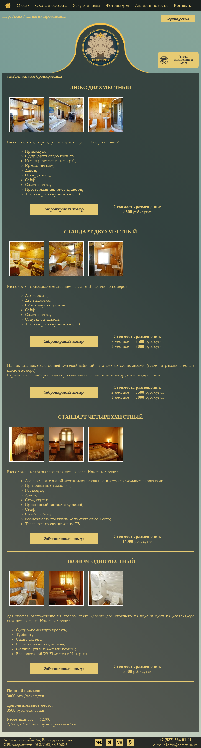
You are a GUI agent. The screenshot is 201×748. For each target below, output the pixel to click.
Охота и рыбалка (51, 5)
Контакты (183, 5)
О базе (23, 5)
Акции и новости (151, 5)
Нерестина (12, 16)
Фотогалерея (117, 5)
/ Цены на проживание (45, 16)
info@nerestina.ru (182, 744)
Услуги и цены (86, 5)
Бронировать (178, 18)
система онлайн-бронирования (34, 76)
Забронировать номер (64, 209)
